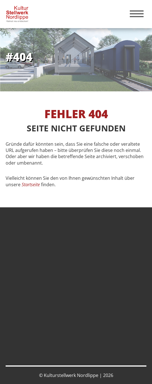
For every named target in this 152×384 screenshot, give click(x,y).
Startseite (31, 184)
